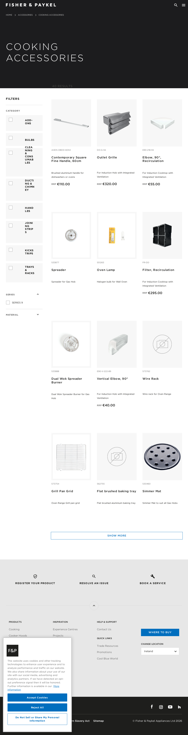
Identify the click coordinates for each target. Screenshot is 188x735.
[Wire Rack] (162, 344)
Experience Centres (65, 629)
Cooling (14, 642)
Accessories (25, 15)
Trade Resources (107, 645)
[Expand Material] (38, 314)
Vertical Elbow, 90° (112, 378)
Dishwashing (17, 648)
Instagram (161, 707)
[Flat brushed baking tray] (116, 456)
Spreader (58, 270)
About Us (59, 658)
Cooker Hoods (18, 635)
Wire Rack (150, 378)
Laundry (14, 654)
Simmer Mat (151, 491)
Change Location (152, 644)
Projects (58, 635)
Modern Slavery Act (77, 720)
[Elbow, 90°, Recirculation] (162, 122)
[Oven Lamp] (116, 235)
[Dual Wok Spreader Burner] (71, 344)
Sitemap (98, 720)
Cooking (14, 629)
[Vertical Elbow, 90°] (116, 344)
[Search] (176, 5)
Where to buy (160, 632)
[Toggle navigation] (183, 5)
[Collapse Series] (38, 294)
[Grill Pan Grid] (71, 456)
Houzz (179, 707)
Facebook (152, 707)
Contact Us (104, 629)
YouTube (170, 707)
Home (9, 15)
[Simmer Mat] (162, 456)
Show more (116, 535)
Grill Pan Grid (62, 491)
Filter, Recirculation (158, 270)
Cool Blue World (107, 658)
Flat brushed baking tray (116, 491)
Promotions (104, 652)
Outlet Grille (107, 157)
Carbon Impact (62, 665)
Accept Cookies (37, 727)
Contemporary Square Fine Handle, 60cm (69, 159)
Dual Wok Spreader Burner (66, 380)
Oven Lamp (106, 270)
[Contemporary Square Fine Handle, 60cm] (71, 122)
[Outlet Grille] (116, 122)
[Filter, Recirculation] (162, 235)
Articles (58, 642)
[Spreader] (71, 235)
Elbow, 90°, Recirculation (153, 159)
